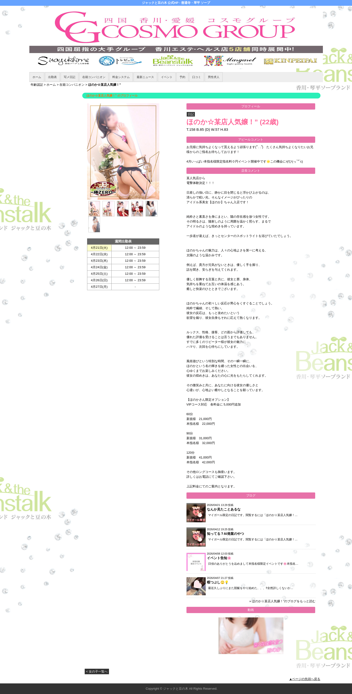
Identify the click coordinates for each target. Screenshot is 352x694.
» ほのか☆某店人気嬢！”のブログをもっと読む (282, 601)
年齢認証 (37, 84)
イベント (167, 77)
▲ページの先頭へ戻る (304, 679)
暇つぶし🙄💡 (218, 582)
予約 (182, 77)
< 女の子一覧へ (97, 671)
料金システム (121, 77)
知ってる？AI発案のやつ (225, 534)
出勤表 (52, 77)
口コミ (196, 77)
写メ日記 (69, 77)
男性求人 (213, 77)
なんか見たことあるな (224, 509)
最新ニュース (145, 77)
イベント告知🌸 (219, 558)
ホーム (36, 77)
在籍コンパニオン (93, 77)
